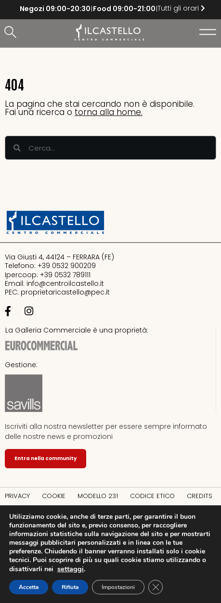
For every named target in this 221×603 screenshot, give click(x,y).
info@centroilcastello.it (65, 283)
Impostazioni (118, 587)
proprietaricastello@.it (65, 292)
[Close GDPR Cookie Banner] (155, 587)
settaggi (70, 569)
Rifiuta (70, 587)
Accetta (29, 587)
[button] (12, 33)
